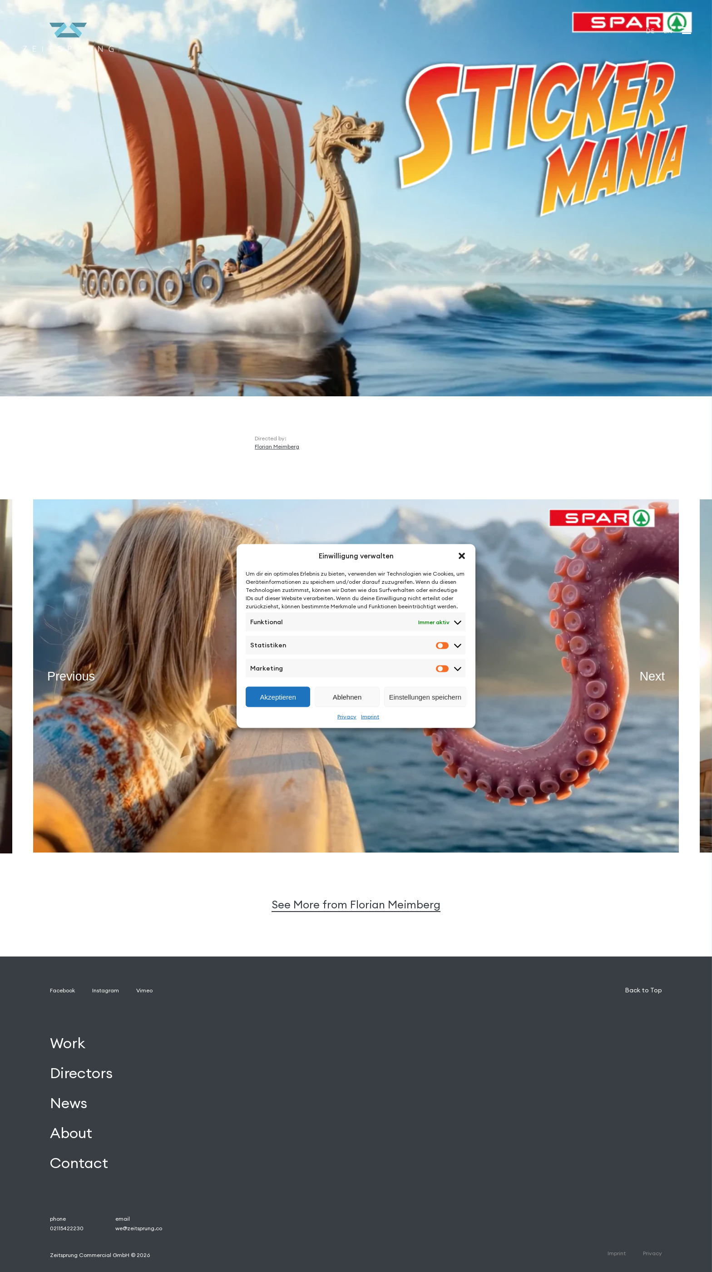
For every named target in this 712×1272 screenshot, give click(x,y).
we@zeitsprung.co (138, 1228)
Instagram (105, 990)
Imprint (370, 716)
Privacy (346, 716)
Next (652, 676)
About (71, 1133)
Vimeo (144, 990)
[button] (461, 555)
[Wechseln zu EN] (668, 31)
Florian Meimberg (277, 446)
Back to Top (643, 990)
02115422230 (67, 1228)
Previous (71, 676)
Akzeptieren (278, 696)
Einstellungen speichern (425, 696)
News (68, 1103)
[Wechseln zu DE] (650, 31)
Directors (81, 1073)
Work (67, 1043)
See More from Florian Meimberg (356, 904)
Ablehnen (347, 696)
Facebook (62, 990)
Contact (79, 1163)
